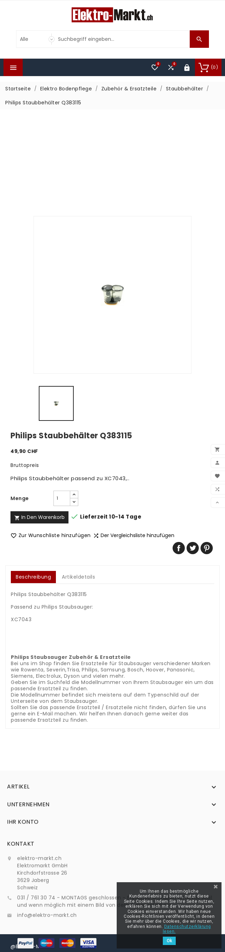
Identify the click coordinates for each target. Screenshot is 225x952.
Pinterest (207, 548)
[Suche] (122, 39)
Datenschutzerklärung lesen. (187, 929)
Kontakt (21, 885)
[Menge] (61, 498)
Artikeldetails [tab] (78, 576)
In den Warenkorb (39, 517)
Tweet (193, 548)
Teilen (179, 548)
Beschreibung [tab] (33, 576)
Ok (169, 940)
